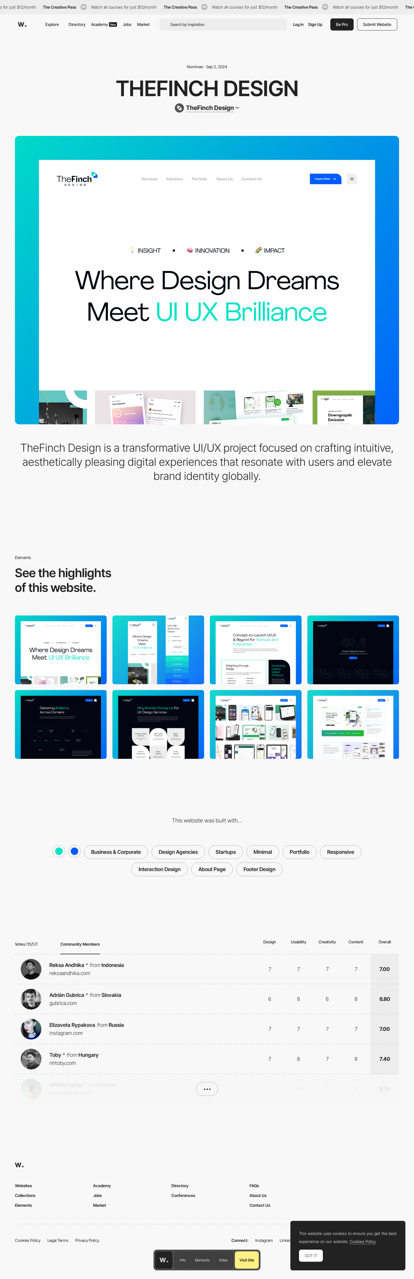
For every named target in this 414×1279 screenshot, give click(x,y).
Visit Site (246, 1260)
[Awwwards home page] (163, 1260)
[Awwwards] (22, 24)
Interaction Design (160, 869)
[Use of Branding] (158, 724)
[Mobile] (158, 649)
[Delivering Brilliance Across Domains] (61, 724)
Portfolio (299, 852)
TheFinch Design (207, 88)
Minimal (263, 852)
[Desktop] (61, 649)
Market (143, 24)
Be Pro (342, 24)
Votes (223, 1260)
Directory (77, 24)
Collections (25, 1195)
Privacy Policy (87, 1240)
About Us (258, 1195)
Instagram (264, 1240)
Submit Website (377, 24)
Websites (23, 1185)
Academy (104, 24)
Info (183, 1260)
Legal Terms (57, 1240)
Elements (202, 1260)
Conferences (183, 1195)
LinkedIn (287, 1240)
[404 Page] (353, 649)
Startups (226, 852)
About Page (212, 869)
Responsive (340, 852)
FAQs (254, 1185)
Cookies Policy (28, 1240)
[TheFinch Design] (207, 108)
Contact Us (260, 1205)
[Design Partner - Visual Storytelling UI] (353, 724)
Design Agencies (178, 852)
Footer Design (259, 869)
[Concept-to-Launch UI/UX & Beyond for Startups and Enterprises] (256, 649)
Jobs (127, 24)
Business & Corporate (116, 852)
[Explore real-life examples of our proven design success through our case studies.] (256, 724)
